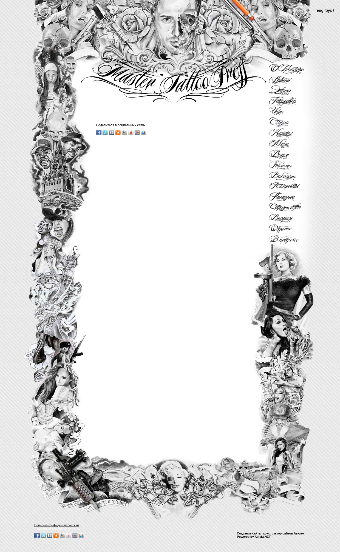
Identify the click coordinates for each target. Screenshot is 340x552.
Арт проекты (289, 186)
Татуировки (289, 101)
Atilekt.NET (262, 536)
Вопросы (289, 218)
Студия (289, 122)
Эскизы (289, 90)
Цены (289, 111)
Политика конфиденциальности (56, 525)
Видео (289, 154)
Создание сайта (248, 533)
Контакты (289, 133)
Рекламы (289, 165)
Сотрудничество (289, 208)
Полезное (289, 197)
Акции (289, 143)
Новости (289, 80)
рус (329, 10)
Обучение (289, 229)
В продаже (289, 240)
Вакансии (289, 176)
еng (321, 10)
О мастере (289, 69)
